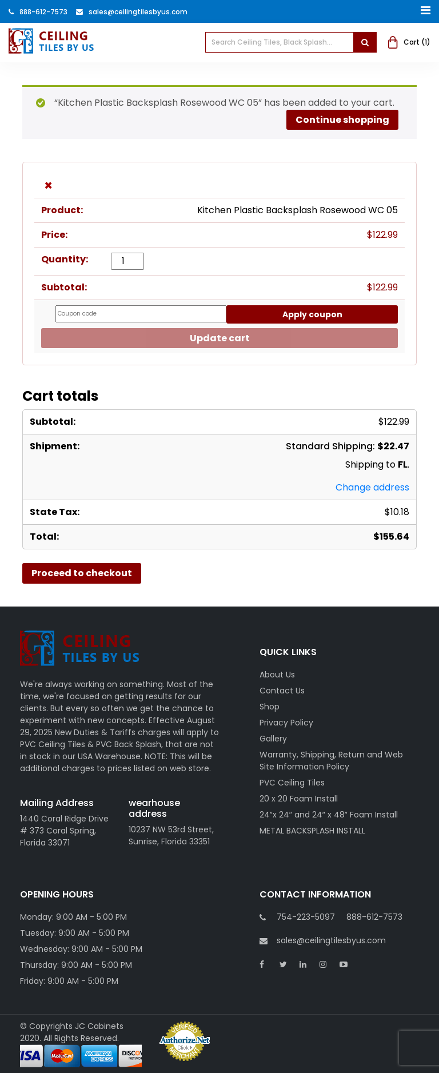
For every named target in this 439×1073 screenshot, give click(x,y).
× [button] (48, 186)
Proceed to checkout (81, 573)
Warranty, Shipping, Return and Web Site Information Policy (331, 760)
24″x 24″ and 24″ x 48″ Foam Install (329, 814)
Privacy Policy (286, 722)
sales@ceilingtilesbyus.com (323, 941)
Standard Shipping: (347, 446)
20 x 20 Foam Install (299, 798)
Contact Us (282, 690)
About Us (277, 674)
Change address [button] (372, 487)
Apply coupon (312, 314)
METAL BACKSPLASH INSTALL (312, 830)
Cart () (409, 42)
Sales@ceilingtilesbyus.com (132, 12)
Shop (270, 706)
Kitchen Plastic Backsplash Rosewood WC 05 (297, 210)
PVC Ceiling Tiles (292, 782)
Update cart (220, 338)
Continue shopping (342, 119)
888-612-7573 (38, 12)
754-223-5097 (306, 917)
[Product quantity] (127, 261)
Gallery (273, 738)
